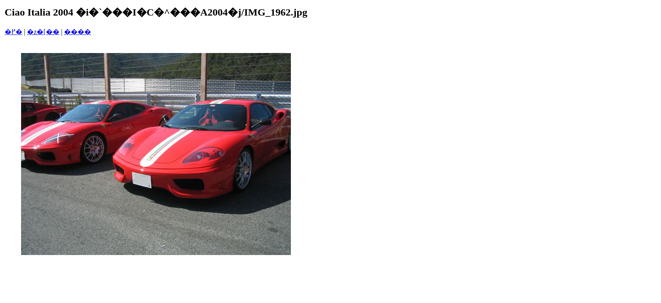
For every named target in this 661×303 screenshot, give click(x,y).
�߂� (13, 31)
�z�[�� (43, 31)
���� (77, 31)
